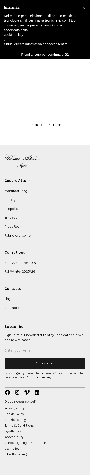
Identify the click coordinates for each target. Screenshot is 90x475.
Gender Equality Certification (25, 443)
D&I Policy (12, 448)
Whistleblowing (16, 454)
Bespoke (11, 209)
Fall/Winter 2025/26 (20, 272)
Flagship (11, 299)
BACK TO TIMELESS (45, 125)
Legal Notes (13, 431)
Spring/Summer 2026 (21, 263)
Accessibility (14, 437)
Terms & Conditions (19, 425)
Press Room (14, 226)
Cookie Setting (15, 420)
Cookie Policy (14, 414)
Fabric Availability (18, 235)
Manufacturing (16, 191)
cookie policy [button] (13, 35)
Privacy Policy (14, 408)
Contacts (12, 308)
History (10, 200)
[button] (84, 8)
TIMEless (11, 218)
